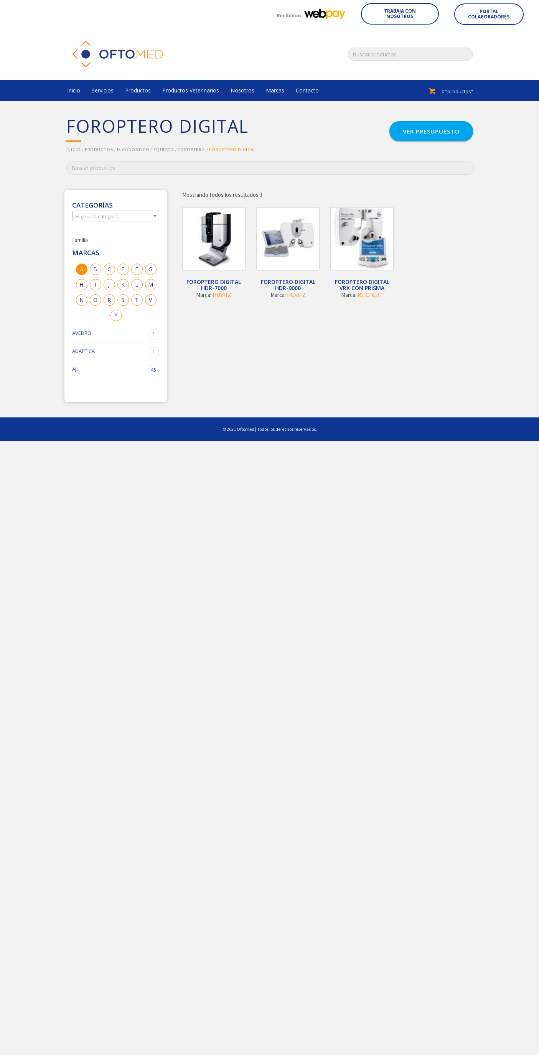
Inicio (73, 149)
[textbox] (116, 216)
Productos (99, 149)
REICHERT (370, 294)
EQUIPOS (163, 149)
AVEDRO (116, 334)
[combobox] (116, 216)
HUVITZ (222, 294)
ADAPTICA (116, 352)
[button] (400, 14)
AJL (116, 370)
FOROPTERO (191, 149)
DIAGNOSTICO (133, 149)
